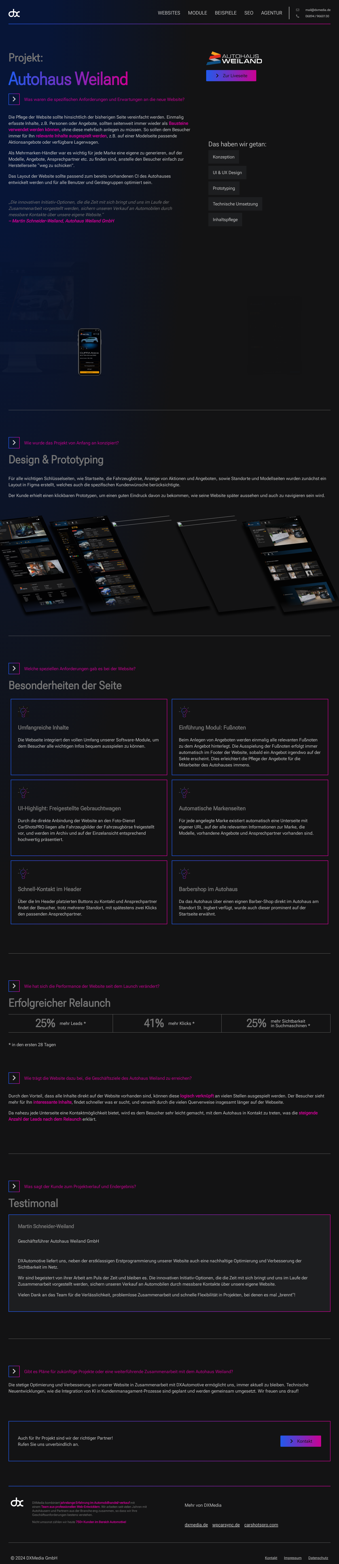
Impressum (293, 1558)
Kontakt (271, 1558)
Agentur (271, 13)
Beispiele (226, 13)
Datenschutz (318, 1558)
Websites (169, 13)
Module (197, 13)
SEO (248, 13)
